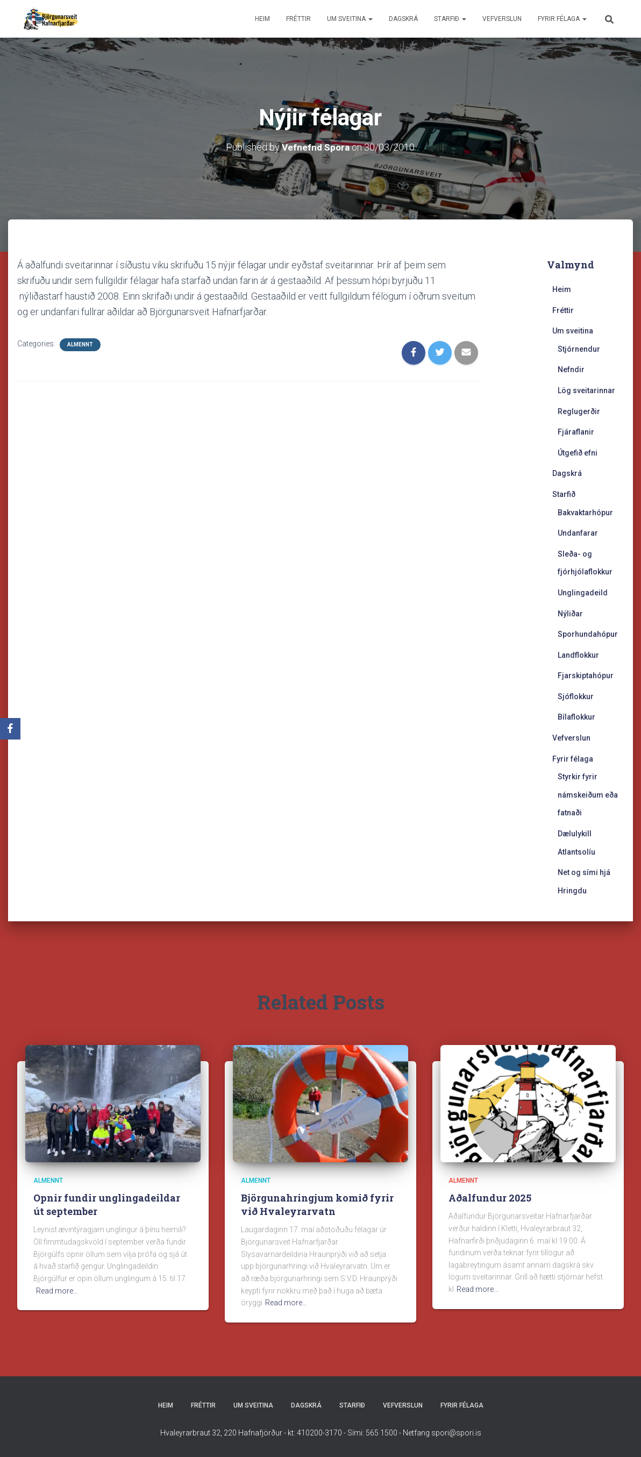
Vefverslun (502, 19)
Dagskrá (403, 19)
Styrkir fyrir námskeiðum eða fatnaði (588, 794)
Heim (262, 19)
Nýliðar (570, 613)
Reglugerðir (579, 411)
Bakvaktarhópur (585, 512)
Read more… (57, 1291)
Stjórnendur (579, 349)
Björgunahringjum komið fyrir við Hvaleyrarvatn (317, 1204)
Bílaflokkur (576, 717)
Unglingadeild (583, 592)
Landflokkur (578, 655)
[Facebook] (10, 729)
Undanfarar (578, 533)
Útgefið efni (577, 453)
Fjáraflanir (576, 432)
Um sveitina (350, 19)
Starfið (450, 19)
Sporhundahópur (588, 634)
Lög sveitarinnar (586, 390)
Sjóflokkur (576, 696)
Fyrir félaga (562, 19)
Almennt (80, 344)
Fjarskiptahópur (586, 675)
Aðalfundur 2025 (489, 1197)
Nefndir (571, 369)
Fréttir (298, 19)
